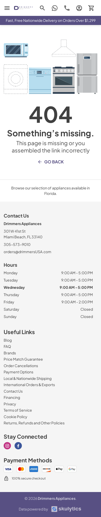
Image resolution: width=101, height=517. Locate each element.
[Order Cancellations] (21, 365)
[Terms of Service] (18, 410)
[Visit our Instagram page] (7, 445)
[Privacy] (10, 403)
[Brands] (10, 352)
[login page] (79, 8)
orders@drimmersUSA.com (27, 251)
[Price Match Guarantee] (23, 359)
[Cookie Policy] (15, 416)
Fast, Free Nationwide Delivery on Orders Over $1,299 (51, 20)
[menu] (7, 8)
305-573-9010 (17, 244)
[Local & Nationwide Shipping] (28, 378)
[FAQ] (7, 346)
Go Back (50, 161)
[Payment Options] (18, 371)
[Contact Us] (13, 391)
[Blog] (8, 340)
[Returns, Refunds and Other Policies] (34, 422)
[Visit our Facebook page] (18, 445)
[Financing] (12, 397)
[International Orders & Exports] (29, 384)
